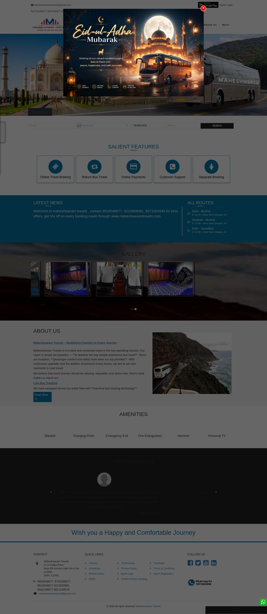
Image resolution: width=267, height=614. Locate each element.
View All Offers (249, 609)
